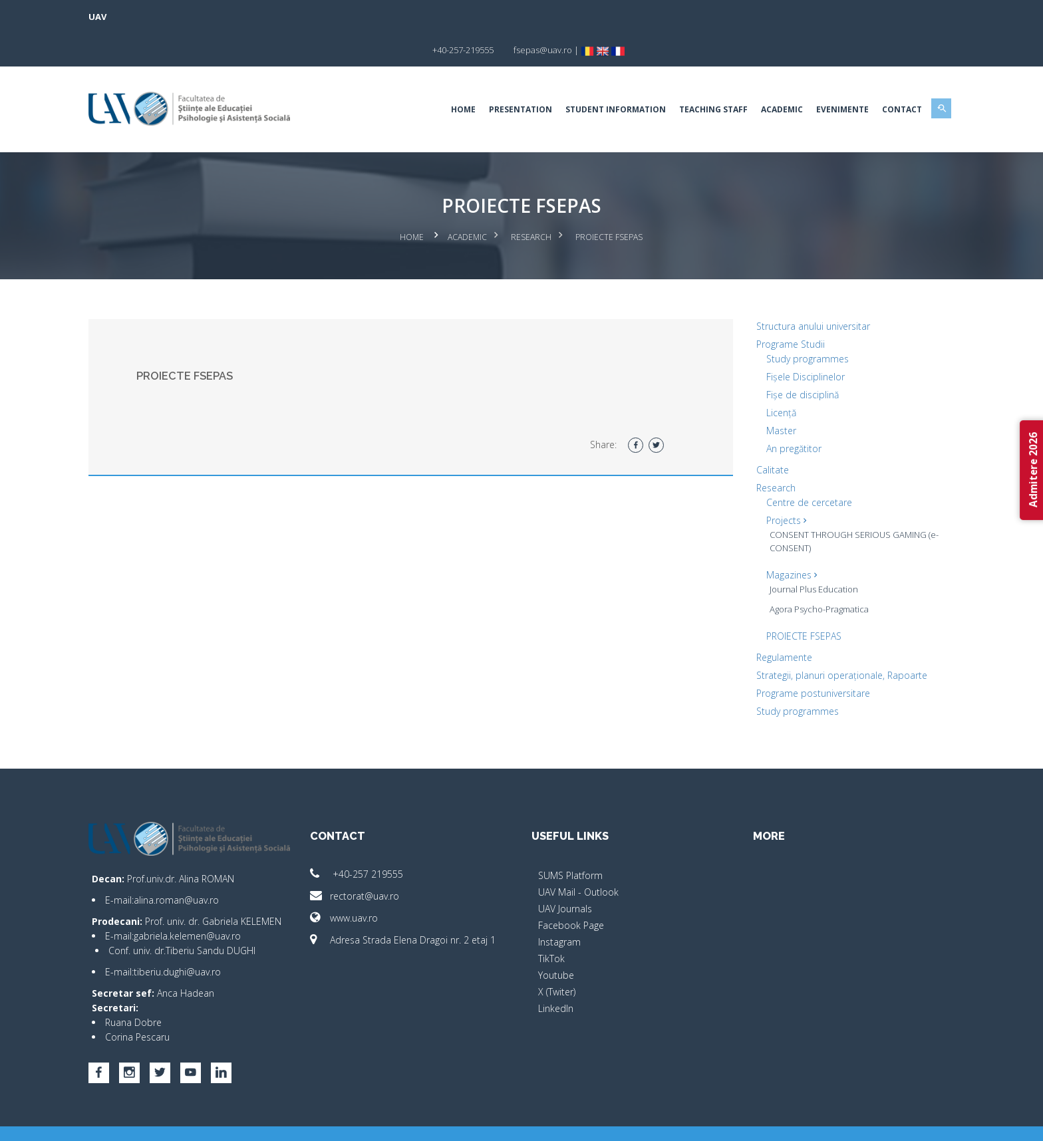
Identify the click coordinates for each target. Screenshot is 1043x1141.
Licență (759, 377)
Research (532, 203)
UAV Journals (565, 873)
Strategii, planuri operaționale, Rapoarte (819, 640)
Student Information (572, 76)
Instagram (559, 906)
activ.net (896, 1121)
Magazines (769, 539)
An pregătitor (772, 413)
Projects (764, 485)
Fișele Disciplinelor (783, 341)
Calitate (750, 434)
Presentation (476, 76)
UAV (141, 17)
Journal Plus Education (792, 554)
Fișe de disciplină (780, 359)
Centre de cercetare (787, 467)
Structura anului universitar (791, 291)
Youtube (556, 940)
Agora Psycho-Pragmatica (797, 574)
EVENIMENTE (798, 76)
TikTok (551, 923)
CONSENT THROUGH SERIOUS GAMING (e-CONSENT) (808, 506)
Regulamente (762, 622)
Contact (858, 76)
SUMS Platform (570, 840)
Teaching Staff (669, 76)
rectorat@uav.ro (376, 860)
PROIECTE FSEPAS (782, 600)
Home (419, 76)
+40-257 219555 (378, 838)
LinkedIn (555, 973)
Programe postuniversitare (791, 658)
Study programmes (785, 323)
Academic (738, 76)
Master (759, 395)
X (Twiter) (556, 956)
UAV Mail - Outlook (578, 856)
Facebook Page (571, 890)
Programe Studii (768, 309)
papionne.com (839, 1121)
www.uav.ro (366, 882)
